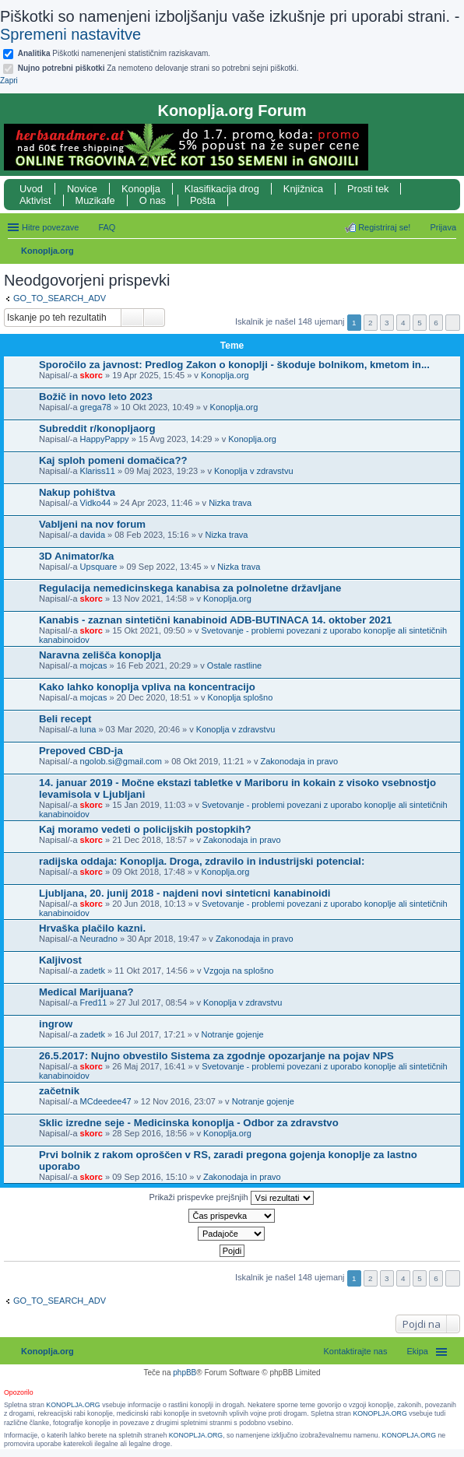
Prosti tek (367, 189)
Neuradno (99, 938)
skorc (91, 375)
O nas (152, 200)
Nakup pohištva (77, 492)
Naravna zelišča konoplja (100, 655)
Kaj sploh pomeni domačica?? (113, 460)
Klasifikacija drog (222, 189)
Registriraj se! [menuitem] (384, 227)
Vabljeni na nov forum (92, 524)
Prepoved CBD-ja (81, 751)
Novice (82, 189)
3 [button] (387, 322)
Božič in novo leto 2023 (96, 396)
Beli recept (65, 719)
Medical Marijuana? (86, 992)
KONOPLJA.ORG (73, 1405)
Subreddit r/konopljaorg (97, 428)
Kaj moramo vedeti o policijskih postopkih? (145, 829)
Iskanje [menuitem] (450, 252)
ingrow (55, 1024)
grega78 (95, 407)
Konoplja (140, 189)
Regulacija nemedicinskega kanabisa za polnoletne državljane (190, 588)
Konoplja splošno (239, 697)
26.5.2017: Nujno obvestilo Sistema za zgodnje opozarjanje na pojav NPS (216, 1056)
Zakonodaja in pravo (300, 761)
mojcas (93, 665)
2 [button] (370, 322)
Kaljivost (60, 960)
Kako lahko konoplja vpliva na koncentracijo (147, 687)
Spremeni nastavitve (70, 34)
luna (88, 729)
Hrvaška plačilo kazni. (92, 928)
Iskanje (132, 317)
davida (92, 534)
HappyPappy (104, 439)
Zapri (9, 80)
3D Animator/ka (76, 556)
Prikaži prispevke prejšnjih (231, 1198)
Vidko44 (95, 502)
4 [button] (403, 322)
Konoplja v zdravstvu (254, 471)
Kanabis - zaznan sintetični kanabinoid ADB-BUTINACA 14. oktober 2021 (215, 620)
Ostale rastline (234, 665)
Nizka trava (230, 502)
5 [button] (419, 322)
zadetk (92, 970)
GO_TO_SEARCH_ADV (59, 298)
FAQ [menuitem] (106, 227)
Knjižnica (303, 189)
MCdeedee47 (106, 1101)
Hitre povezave (50, 227)
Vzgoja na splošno (239, 970)
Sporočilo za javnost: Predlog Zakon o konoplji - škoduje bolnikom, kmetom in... (234, 364)
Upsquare (99, 566)
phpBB (184, 1372)
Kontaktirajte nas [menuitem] (356, 1351)
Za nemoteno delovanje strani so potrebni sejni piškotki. (158, 68)
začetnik (59, 1091)
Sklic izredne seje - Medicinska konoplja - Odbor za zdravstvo (189, 1123)
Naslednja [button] (452, 322)
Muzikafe (95, 200)
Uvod (31, 189)
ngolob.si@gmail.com (121, 761)
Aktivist (35, 200)
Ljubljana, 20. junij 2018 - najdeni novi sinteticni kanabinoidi (184, 893)
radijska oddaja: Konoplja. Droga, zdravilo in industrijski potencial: (201, 861)
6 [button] (436, 322)
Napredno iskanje (154, 317)
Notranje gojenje (233, 1034)
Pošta (203, 200)
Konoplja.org (47, 250)
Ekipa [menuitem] (417, 1351)
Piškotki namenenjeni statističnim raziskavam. (114, 53)
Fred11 (93, 1002)
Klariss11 (97, 471)
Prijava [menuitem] (443, 227)
